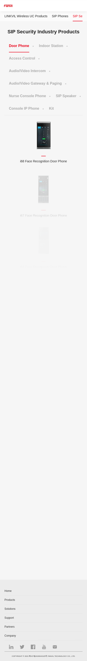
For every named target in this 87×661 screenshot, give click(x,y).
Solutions (9, 608)
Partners (9, 626)
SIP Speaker (66, 96)
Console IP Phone (24, 108)
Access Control (22, 58)
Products (9, 599)
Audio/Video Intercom (27, 71)
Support (9, 617)
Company (10, 635)
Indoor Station (51, 46)
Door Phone (19, 46)
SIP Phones (60, 16)
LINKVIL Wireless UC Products (25, 16)
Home (8, 591)
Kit (51, 108)
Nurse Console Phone (27, 96)
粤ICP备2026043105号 (38, 656)
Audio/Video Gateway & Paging (35, 83)
